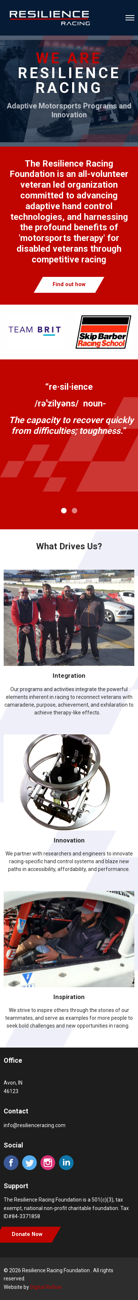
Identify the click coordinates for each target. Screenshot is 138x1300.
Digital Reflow (46, 1287)
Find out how (69, 284)
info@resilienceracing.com (35, 1125)
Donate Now (27, 1234)
